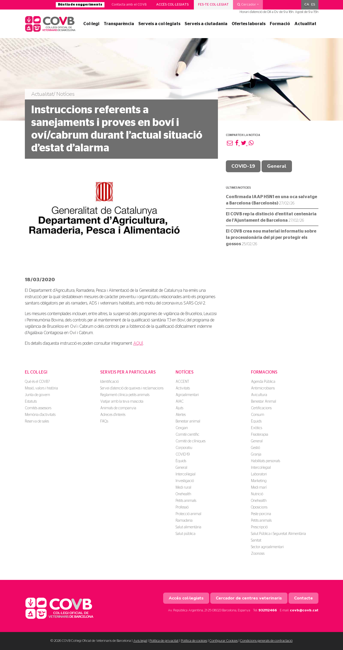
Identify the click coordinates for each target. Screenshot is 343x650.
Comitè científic (187, 435)
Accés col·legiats (172, 4)
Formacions (264, 372)
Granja (256, 454)
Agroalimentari (187, 395)
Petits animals (186, 501)
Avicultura (259, 395)
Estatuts (31, 401)
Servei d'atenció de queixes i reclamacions (131, 388)
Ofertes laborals (249, 24)
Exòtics (256, 428)
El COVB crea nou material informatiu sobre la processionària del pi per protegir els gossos (271, 237)
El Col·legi (36, 372)
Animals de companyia (118, 408)
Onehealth (183, 494)
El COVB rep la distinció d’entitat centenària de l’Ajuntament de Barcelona (271, 217)
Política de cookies (194, 641)
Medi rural (183, 487)
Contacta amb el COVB (129, 4)
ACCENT (182, 382)
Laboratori (259, 474)
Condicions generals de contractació (266, 641)
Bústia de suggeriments (80, 4)
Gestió (255, 448)
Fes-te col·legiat (213, 4)
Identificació (109, 382)
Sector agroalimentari (267, 547)
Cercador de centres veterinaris (249, 598)
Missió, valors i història (41, 388)
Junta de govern (37, 395)
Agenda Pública (263, 382)
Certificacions (261, 408)
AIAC (180, 401)
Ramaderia (184, 520)
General (276, 166)
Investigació (185, 481)
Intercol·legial (185, 474)
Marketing (259, 481)
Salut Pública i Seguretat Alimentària (278, 534)
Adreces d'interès (112, 415)
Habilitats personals (265, 461)
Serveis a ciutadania (206, 24)
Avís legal (140, 641)
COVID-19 (243, 166)
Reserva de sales (37, 421)
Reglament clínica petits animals (124, 395)
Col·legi (91, 24)
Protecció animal (188, 514)
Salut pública (185, 534)
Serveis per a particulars (128, 372)
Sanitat (256, 540)
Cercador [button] (246, 4)
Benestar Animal (263, 401)
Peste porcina (261, 514)
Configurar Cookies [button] (223, 641)
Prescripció (259, 527)
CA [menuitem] (306, 4)
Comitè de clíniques (190, 441)
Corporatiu (184, 448)
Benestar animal (188, 421)
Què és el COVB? (37, 382)
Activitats (183, 388)
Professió (182, 507)
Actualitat (305, 24)
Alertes (181, 415)
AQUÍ (138, 343)
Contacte (303, 598)
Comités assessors (38, 408)
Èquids (181, 461)
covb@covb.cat (304, 610)
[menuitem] (306, 5)
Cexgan (182, 428)
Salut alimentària (188, 527)
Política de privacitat (164, 641)
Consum (257, 415)
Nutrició (257, 494)
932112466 (267, 610)
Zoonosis (257, 554)
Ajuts (179, 408)
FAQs (104, 421)
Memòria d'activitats (40, 415)
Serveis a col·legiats (159, 24)
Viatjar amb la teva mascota (121, 401)
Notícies (185, 372)
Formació (280, 24)
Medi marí (259, 487)
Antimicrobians (263, 388)
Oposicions (259, 507)
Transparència (119, 24)
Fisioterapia (259, 435)
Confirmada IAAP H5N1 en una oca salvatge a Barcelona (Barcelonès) (271, 200)
